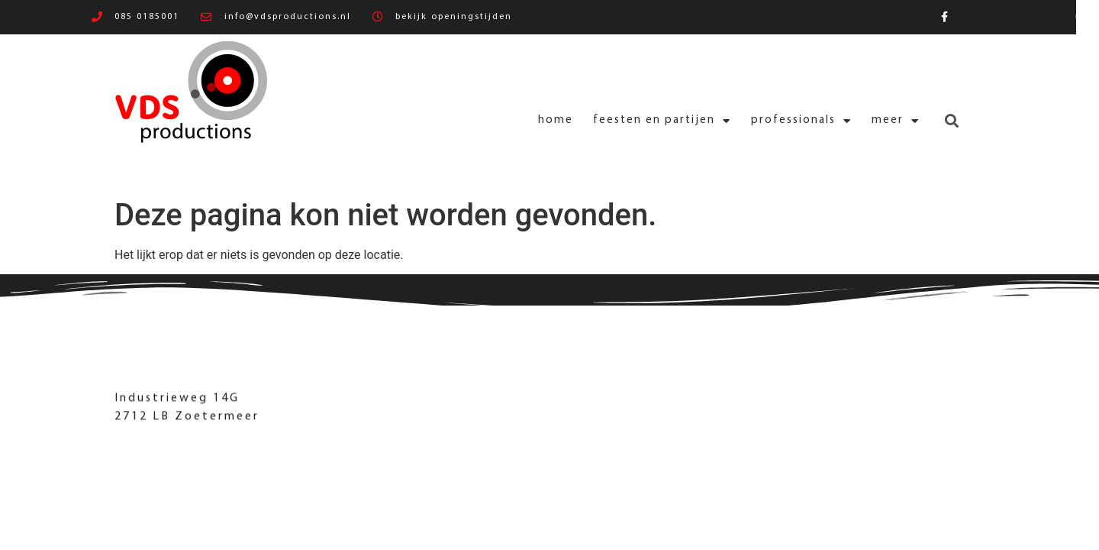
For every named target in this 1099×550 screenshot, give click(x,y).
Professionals (713, 121)
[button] (864, 121)
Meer (808, 121)
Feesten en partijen (574, 121)
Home (467, 120)
